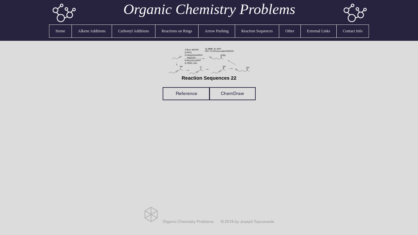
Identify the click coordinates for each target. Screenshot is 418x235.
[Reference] (186, 93)
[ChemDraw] (232, 93)
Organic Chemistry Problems (209, 9)
